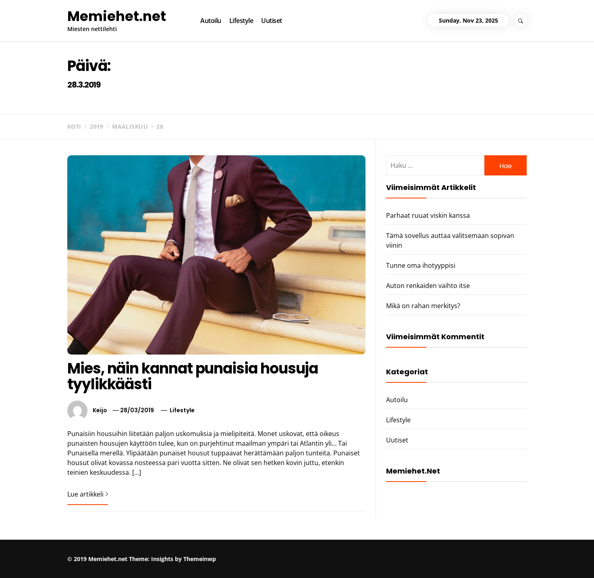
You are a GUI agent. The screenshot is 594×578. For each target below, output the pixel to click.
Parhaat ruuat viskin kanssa (428, 215)
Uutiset (271, 20)
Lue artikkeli (87, 494)
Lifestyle (241, 20)
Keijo (100, 410)
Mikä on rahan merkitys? (423, 305)
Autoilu (210, 20)
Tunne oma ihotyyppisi (420, 265)
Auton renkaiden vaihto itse (428, 285)
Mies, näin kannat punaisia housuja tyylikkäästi (192, 376)
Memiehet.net (116, 16)
